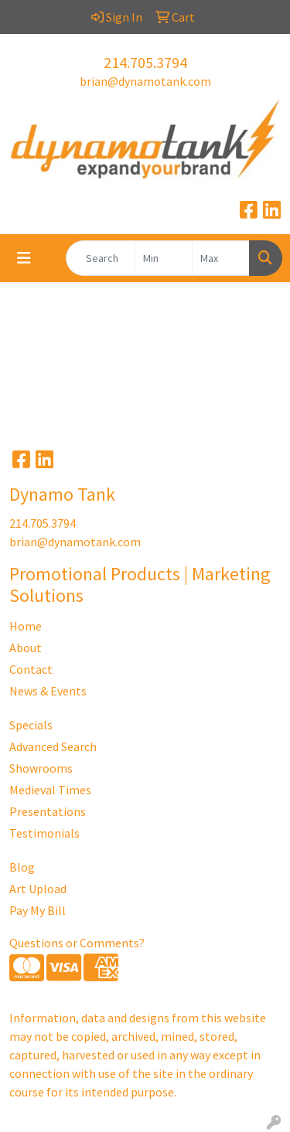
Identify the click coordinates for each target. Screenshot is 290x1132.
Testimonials (44, 833)
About (25, 647)
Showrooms (41, 768)
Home (25, 626)
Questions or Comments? (77, 942)
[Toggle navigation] (24, 258)
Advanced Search (53, 746)
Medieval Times (50, 789)
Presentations (47, 811)
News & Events (48, 691)
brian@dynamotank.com (145, 81)
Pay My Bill (37, 910)
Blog (22, 867)
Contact (31, 669)
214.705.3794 (145, 62)
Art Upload (38, 888)
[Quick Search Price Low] (164, 258)
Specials (31, 725)
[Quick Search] (100, 258)
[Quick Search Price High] (221, 258)
